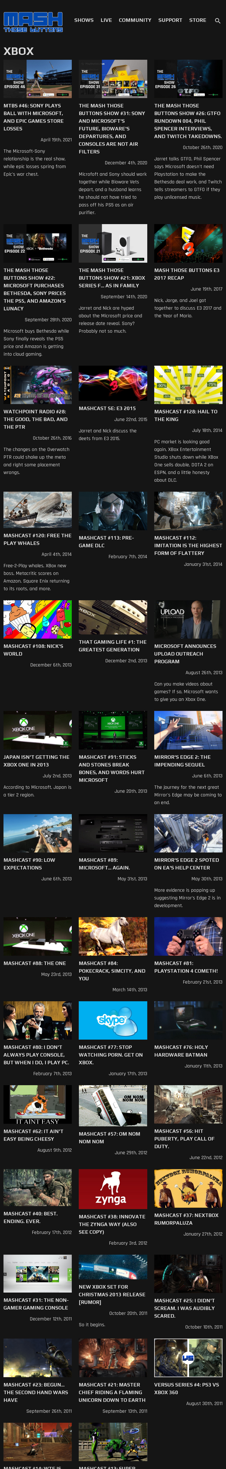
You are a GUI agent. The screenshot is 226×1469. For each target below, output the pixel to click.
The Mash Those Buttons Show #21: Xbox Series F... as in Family (112, 277)
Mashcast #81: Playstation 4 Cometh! (186, 967)
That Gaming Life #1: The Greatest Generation (113, 646)
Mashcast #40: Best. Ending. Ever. (30, 1217)
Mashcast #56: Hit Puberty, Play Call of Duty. (184, 1138)
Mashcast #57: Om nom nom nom (109, 1137)
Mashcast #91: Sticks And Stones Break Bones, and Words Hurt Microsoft (112, 768)
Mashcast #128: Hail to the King (185, 415)
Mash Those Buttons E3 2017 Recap (187, 274)
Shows (84, 20)
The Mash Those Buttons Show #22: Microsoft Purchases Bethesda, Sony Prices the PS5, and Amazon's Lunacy (34, 289)
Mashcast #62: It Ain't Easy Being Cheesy (33, 1135)
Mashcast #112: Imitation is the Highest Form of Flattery (188, 545)
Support (170, 20)
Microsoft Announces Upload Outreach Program (185, 653)
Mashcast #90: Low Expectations (29, 864)
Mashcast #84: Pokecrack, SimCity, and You (112, 971)
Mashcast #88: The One (34, 963)
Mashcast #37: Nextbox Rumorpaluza (186, 1219)
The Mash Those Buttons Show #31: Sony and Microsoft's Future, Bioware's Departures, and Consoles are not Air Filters (112, 129)
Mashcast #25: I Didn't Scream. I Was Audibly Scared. (184, 1308)
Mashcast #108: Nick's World (33, 650)
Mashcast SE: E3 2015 (107, 408)
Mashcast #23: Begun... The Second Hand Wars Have (35, 1392)
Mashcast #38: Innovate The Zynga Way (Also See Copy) (112, 1224)
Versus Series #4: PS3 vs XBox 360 (186, 1388)
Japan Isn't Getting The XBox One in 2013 (36, 761)
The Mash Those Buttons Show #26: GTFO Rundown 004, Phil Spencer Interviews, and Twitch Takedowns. (188, 121)
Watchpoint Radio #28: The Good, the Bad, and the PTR (35, 419)
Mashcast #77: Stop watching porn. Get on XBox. (111, 1054)
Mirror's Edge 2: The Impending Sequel (182, 761)
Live (106, 20)
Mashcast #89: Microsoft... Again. (104, 864)
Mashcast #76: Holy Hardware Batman (181, 1051)
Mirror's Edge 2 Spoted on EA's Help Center (186, 864)
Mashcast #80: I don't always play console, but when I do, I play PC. (36, 1054)
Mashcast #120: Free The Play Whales (37, 539)
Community (135, 20)
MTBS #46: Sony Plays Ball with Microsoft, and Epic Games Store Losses (33, 117)
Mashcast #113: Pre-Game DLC (106, 541)
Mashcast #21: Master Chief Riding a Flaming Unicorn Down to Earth (112, 1392)
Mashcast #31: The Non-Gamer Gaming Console (36, 1304)
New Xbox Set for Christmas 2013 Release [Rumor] (112, 1294)
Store (197, 20)
